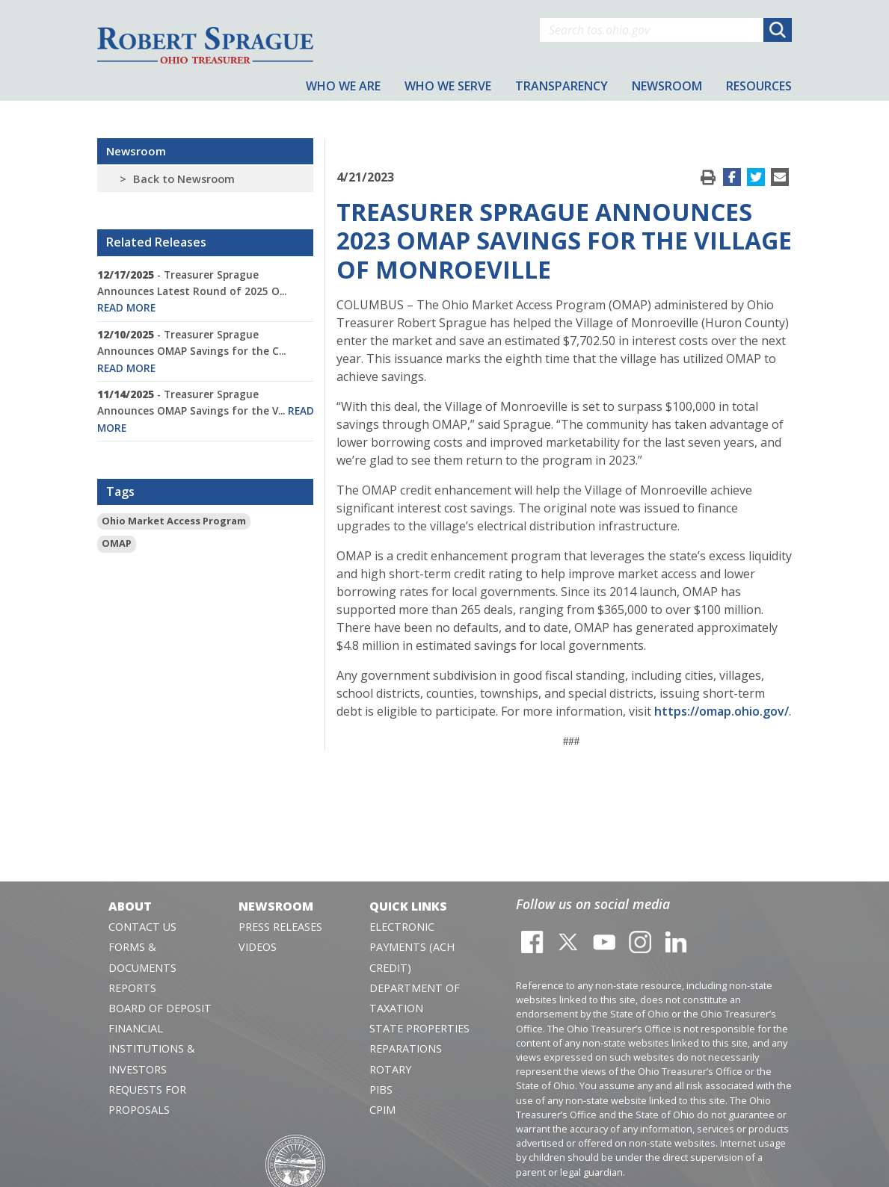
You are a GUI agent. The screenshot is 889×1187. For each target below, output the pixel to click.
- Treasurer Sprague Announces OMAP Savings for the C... (191, 351)
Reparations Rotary (405, 1058)
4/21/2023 (365, 177)
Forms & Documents (142, 957)
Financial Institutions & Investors (151, 1048)
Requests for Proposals (147, 1099)
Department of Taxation (414, 998)
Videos (258, 947)
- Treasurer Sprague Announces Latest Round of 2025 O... (191, 291)
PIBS (381, 1089)
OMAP (117, 543)
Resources (759, 86)
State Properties (419, 1028)
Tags (120, 491)
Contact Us (142, 927)
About (130, 906)
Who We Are (343, 86)
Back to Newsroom (184, 179)
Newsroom (136, 150)
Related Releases (156, 242)
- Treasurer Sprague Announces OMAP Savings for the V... (205, 411)
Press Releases (280, 927)
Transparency (561, 86)
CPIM (382, 1110)
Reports (132, 988)
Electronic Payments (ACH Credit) (412, 947)
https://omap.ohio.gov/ (721, 711)
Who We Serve (447, 86)
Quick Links (408, 906)
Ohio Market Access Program (174, 520)
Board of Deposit (160, 1008)
